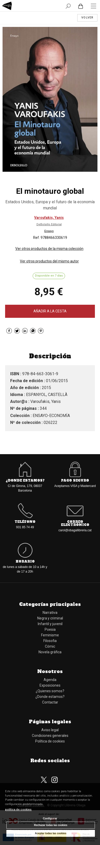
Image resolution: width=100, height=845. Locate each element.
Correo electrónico (75, 523)
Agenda (50, 680)
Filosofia (50, 641)
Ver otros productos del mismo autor (49, 261)
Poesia (50, 629)
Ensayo (49, 230)
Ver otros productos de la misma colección (49, 249)
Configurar (50, 818)
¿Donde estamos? (25, 480)
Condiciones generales (50, 736)
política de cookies (18, 809)
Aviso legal (50, 730)
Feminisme (50, 635)
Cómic (50, 646)
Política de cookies (50, 741)
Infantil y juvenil (50, 624)
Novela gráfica (50, 652)
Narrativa (50, 612)
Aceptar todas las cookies (50, 833)
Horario (25, 561)
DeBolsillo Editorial (49, 224)
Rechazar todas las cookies (50, 825)
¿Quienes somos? (50, 691)
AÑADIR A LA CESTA (50, 311)
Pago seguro (75, 480)
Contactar (50, 702)
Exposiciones (50, 685)
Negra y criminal (50, 618)
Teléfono (25, 521)
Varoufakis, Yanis (49, 218)
